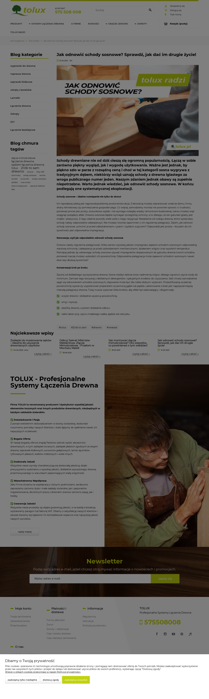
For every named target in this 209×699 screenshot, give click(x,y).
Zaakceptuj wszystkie (76, 680)
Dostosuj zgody (51, 680)
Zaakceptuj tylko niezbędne (22, 680)
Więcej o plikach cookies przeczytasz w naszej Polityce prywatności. (43, 672)
